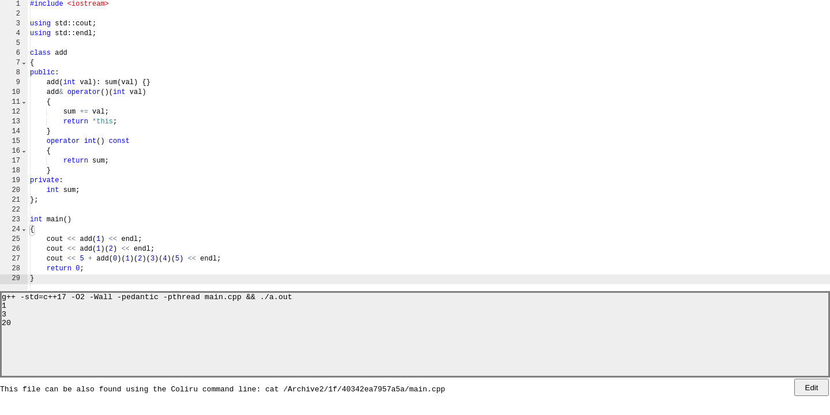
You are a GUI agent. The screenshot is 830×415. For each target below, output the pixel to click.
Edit (811, 387)
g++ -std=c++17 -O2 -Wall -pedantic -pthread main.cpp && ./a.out (147, 298)
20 (6, 329)
